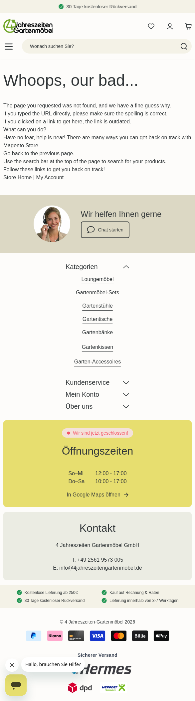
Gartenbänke (97, 332)
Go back (13, 153)
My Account (50, 177)
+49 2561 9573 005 (100, 560)
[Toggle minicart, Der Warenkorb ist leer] (187, 26)
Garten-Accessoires (97, 361)
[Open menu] (8, 46)
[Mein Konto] (169, 26)
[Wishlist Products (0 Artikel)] (151, 26)
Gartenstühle (97, 306)
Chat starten (105, 229)
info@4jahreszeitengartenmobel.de (100, 568)
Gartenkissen (97, 347)
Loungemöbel (98, 279)
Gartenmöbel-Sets (97, 292)
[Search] (184, 46)
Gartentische (98, 319)
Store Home (17, 177)
